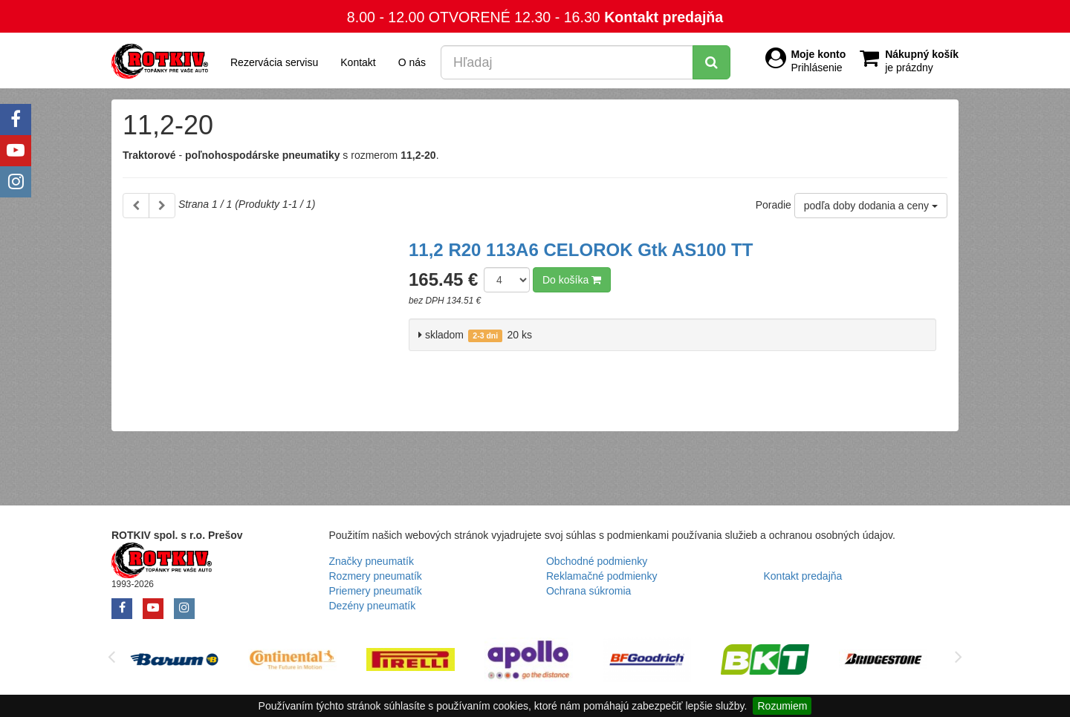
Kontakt (357, 62)
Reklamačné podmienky (601, 576)
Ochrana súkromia (588, 591)
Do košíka (571, 280)
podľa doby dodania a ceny (871, 206)
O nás (412, 62)
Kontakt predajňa (663, 17)
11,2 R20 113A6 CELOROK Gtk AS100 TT (581, 250)
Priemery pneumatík (375, 591)
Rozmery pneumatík (375, 576)
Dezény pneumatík (372, 606)
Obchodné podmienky (596, 561)
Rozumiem (782, 706)
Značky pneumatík (371, 561)
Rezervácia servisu (274, 62)
